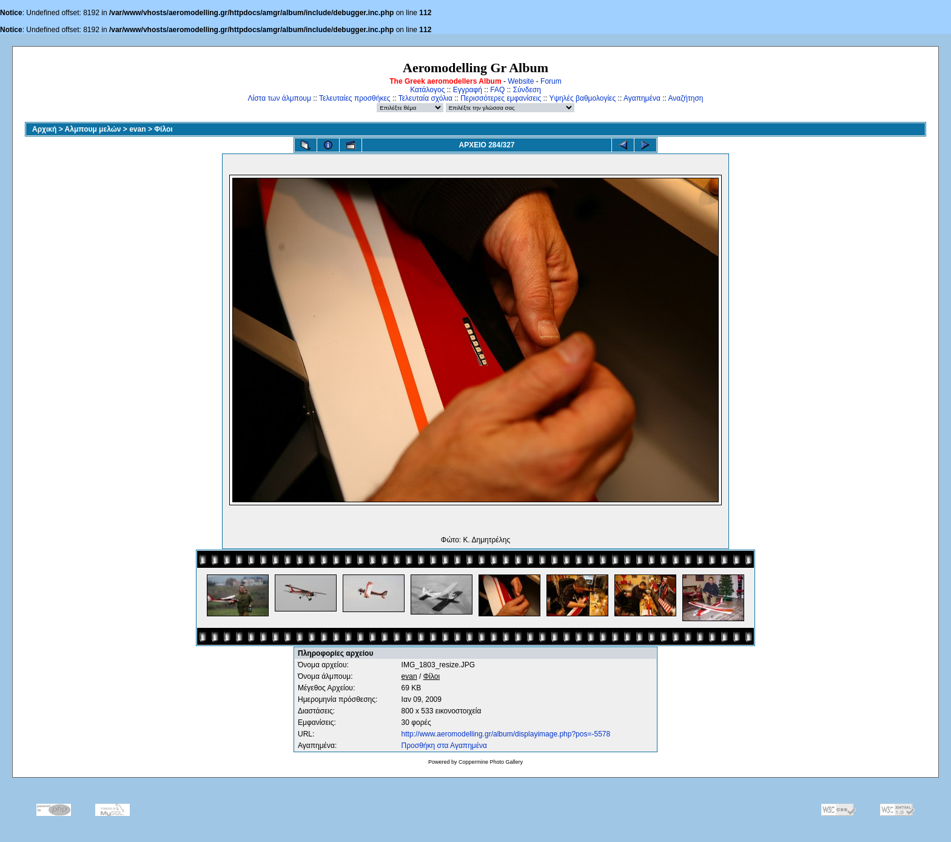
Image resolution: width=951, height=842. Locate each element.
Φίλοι (163, 129)
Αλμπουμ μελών (93, 129)
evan (137, 129)
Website (521, 81)
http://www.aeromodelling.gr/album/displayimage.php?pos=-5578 (506, 734)
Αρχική (44, 129)
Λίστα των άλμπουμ (279, 98)
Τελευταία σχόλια (425, 98)
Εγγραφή (467, 90)
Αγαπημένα (641, 98)
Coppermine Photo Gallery (491, 762)
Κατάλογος (427, 90)
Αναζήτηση (686, 98)
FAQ (497, 90)
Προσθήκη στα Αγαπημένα (444, 745)
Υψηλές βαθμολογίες (582, 98)
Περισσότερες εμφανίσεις (500, 98)
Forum (551, 81)
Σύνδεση (527, 90)
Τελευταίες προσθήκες (355, 98)
